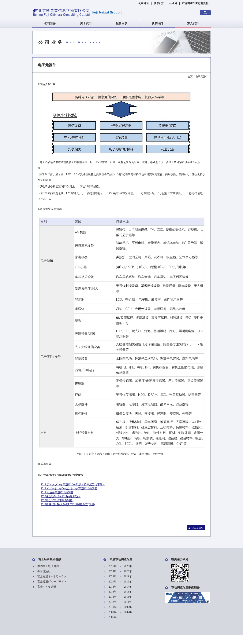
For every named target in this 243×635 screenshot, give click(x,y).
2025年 (126, 566)
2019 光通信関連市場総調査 (57, 492)
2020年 (110, 581)
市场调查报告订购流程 (195, 3)
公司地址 (143, 3)
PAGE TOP (196, 527)
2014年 (110, 597)
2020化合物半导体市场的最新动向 (60, 496)
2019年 (126, 581)
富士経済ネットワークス (50, 576)
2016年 (110, 591)
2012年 (110, 602)
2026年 (110, 566)
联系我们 (159, 3)
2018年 (110, 587)
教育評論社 (42, 571)
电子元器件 (202, 76)
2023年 (126, 571)
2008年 (110, 612)
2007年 (126, 612)
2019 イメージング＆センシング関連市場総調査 (69, 488)
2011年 (126, 602)
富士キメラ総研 (44, 587)
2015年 (126, 591)
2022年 (110, 576)
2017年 (126, 587)
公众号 (173, 3)
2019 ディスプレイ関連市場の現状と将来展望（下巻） (73, 484)
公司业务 (50, 23)
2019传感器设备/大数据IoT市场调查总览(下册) (68, 504)
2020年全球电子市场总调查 (57, 500)
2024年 (110, 571)
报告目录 (121, 23)
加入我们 (193, 23)
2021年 (126, 576)
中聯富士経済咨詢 (46, 566)
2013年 (126, 597)
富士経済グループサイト (50, 581)
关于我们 (86, 23)
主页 (190, 76)
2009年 (126, 607)
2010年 (110, 607)
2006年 (110, 617)
